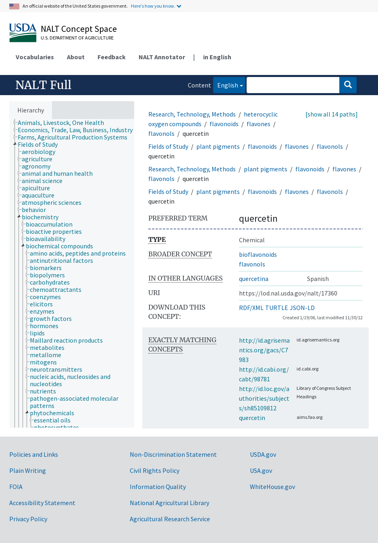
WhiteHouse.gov (272, 487)
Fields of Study (168, 146)
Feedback (112, 57)
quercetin (252, 418)
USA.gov (261, 470)
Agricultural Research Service (170, 519)
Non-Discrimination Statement (173, 454)
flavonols (161, 133)
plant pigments (218, 146)
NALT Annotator (162, 57)
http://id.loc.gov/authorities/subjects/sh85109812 (264, 398)
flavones (258, 124)
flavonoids (224, 124)
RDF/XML (251, 308)
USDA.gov (263, 454)
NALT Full (43, 85)
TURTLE (276, 308)
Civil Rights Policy (154, 470)
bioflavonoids (258, 254)
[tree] (71, 273)
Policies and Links (33, 454)
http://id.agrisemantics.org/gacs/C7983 (264, 350)
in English (217, 57)
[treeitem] (64, 122)
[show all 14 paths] (331, 114)
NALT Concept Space (79, 28)
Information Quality (158, 487)
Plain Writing (27, 470)
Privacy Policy (28, 519)
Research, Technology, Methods (192, 114)
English (225, 84)
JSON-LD (302, 308)
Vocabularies (35, 57)
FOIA (16, 487)
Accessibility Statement (42, 503)
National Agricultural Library (169, 503)
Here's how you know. (153, 6)
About (76, 57)
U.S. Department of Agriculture (77, 38)
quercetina (253, 279)
